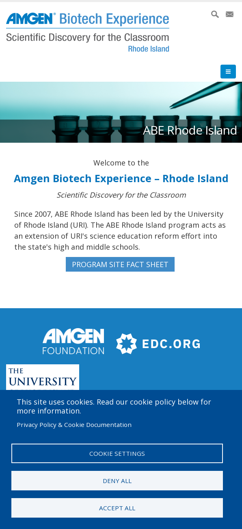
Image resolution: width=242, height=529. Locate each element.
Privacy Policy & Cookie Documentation (74, 424)
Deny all (117, 481)
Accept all (117, 508)
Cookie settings (117, 453)
